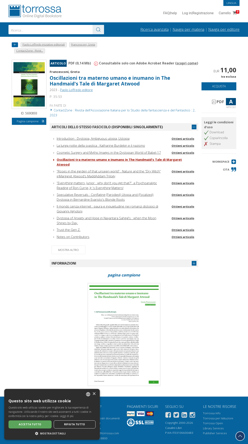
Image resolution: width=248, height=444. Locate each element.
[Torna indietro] (15, 44)
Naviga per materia (188, 29)
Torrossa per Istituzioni (218, 418)
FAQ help (170, 13)
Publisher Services (215, 433)
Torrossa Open (213, 423)
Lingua (231, 3)
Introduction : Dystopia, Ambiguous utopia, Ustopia (93, 138)
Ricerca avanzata (154, 29)
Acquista (219, 86)
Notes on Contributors (73, 237)
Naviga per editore (224, 29)
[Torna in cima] (240, 436)
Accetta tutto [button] (30, 424)
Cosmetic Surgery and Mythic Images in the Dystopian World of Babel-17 (109, 152)
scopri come (186, 63)
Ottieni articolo (183, 139)
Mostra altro (68, 250)
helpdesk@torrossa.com (103, 433)
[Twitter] (176, 415)
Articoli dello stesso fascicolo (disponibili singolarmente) (107, 127)
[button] (224, 162)
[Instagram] (192, 415)
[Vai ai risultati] (98, 29)
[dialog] (52, 414)
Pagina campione (30, 121)
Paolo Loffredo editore (76, 90)
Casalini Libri (173, 428)
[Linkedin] (184, 415)
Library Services (213, 428)
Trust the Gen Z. (68, 230)
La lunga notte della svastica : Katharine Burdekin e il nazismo (101, 145)
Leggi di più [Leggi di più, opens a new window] (67, 416)
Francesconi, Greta (65, 72)
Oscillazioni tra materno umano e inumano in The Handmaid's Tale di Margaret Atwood (110, 81)
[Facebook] (168, 415)
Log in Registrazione (198, 13)
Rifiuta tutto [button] (74, 424)
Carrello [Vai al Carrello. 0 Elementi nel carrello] (228, 13)
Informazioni (64, 263)
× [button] (94, 394)
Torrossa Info (212, 413)
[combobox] (56, 29)
